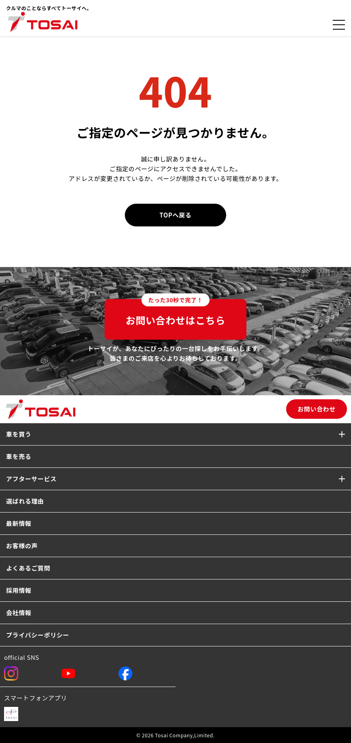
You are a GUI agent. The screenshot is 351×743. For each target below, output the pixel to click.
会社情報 (18, 612)
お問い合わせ (316, 409)
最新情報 (18, 523)
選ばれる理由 (25, 501)
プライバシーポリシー (37, 635)
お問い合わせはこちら (175, 313)
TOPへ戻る (176, 215)
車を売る (18, 456)
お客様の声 (22, 545)
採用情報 (18, 590)
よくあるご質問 (28, 568)
